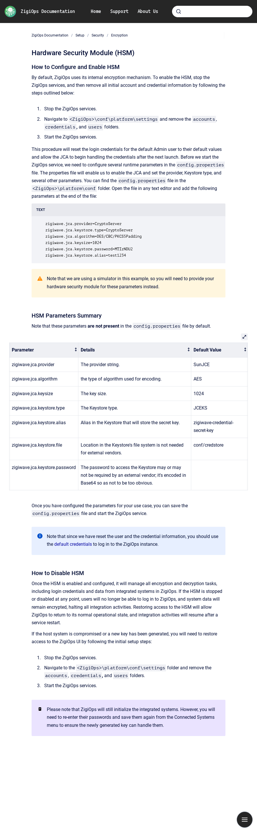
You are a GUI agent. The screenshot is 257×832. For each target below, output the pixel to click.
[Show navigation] (244, 819)
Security (98, 35)
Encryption (119, 35)
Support (119, 11)
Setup (80, 35)
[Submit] (178, 11)
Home (96, 11)
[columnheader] (43, 350)
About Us (148, 11)
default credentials (73, 544)
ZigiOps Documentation (48, 11)
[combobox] (212, 11)
